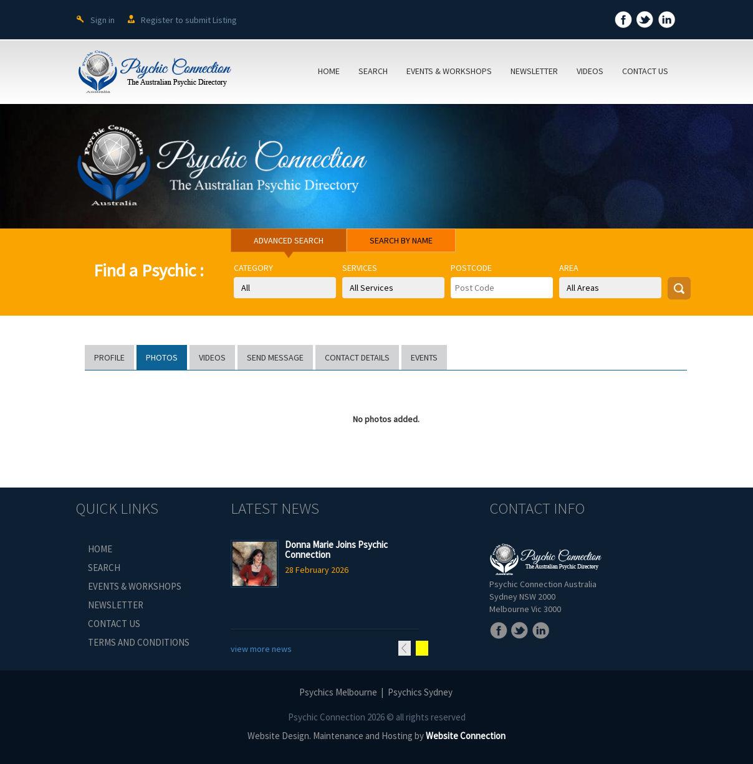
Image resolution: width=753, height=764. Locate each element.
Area (568, 267)
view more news (261, 648)
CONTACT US (645, 71)
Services (359, 267)
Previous (404, 648)
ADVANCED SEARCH (289, 240)
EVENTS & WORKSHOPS (449, 71)
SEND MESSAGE (275, 357)
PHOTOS (162, 357)
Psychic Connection (326, 717)
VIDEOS (590, 71)
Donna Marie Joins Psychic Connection (336, 550)
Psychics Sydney (420, 692)
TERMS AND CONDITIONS (138, 642)
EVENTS (424, 357)
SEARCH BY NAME (401, 240)
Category (253, 267)
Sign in (102, 20)
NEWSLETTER (534, 71)
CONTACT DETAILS (357, 357)
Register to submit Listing (189, 20)
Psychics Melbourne (338, 692)
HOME (329, 71)
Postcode (471, 267)
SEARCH (373, 71)
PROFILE (109, 357)
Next (422, 648)
